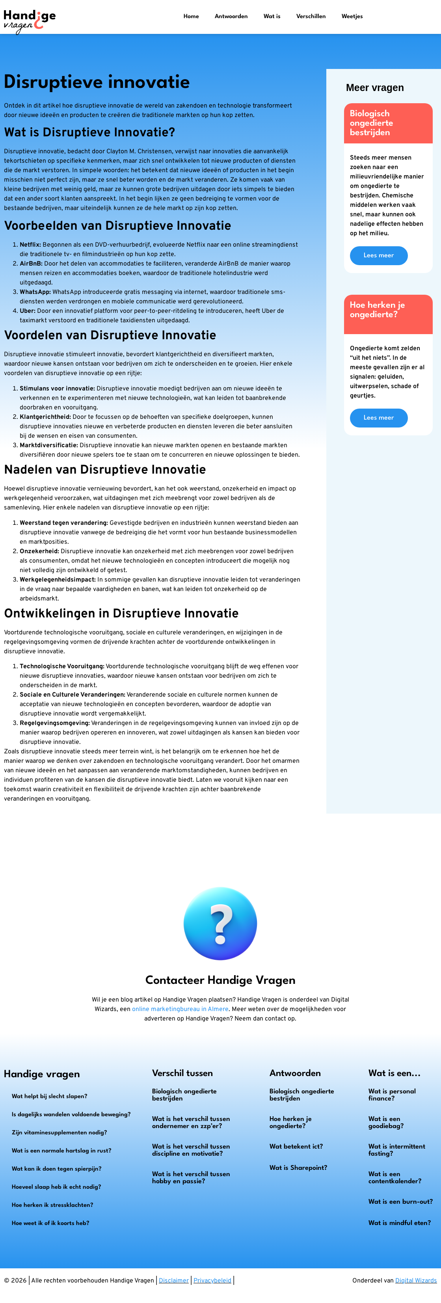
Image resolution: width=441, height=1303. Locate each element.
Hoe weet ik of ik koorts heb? (50, 1224)
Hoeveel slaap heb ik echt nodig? (56, 1187)
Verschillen (311, 17)
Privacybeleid (212, 1281)
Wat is (272, 17)
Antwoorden (231, 17)
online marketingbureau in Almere (180, 1009)
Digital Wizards (416, 1281)
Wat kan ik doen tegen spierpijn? (57, 1169)
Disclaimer (174, 1281)
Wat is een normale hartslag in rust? (62, 1151)
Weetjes (352, 17)
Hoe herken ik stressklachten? (52, 1205)
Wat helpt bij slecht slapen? (49, 1097)
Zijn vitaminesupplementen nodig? (59, 1133)
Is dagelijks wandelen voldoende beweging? (71, 1115)
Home (191, 17)
